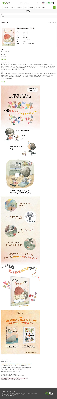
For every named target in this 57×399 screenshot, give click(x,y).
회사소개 (14, 391)
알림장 (43, 7)
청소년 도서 (12, 7)
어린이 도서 (19, 7)
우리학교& (31, 7)
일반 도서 (38, 7)
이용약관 (3, 391)
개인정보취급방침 (9, 391)
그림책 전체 (2, 16)
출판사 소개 (6, 7)
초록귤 (25, 7)
